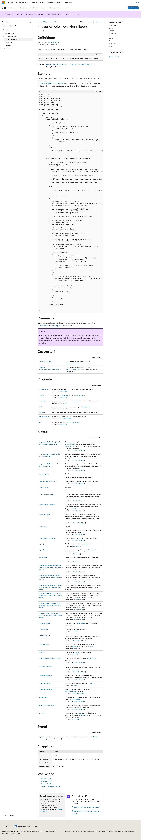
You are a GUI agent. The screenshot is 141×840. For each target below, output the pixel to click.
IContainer (65, 395)
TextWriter (74, 509)
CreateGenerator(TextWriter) (47, 504)
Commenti (112, 30)
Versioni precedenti (50, 831)
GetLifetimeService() (45, 635)
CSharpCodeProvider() (45, 362)
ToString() (41, 713)
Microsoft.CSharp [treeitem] (9, 34)
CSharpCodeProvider (45, 83)
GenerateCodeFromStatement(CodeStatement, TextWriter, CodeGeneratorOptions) (50, 605)
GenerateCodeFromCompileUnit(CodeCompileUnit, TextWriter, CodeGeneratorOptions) (51, 568)
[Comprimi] (30, 22)
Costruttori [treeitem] (9, 42)
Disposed (41, 737)
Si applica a (112, 43)
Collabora (68, 831)
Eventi (111, 41)
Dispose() (41, 544)
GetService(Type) (44, 644)
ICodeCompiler (55, 325)
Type (77, 652)
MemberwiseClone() (44, 683)
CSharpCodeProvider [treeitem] (12, 39)
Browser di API (52, 22)
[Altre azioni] (101, 21)
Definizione (112, 25)
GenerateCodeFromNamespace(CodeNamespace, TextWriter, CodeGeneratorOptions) (50, 595)
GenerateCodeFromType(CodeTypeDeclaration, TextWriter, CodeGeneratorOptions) (50, 615)
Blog (60, 831)
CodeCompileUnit (70, 446)
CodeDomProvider (87, 64)
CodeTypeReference (92, 658)
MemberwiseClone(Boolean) (47, 689)
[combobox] (17, 26)
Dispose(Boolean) (44, 550)
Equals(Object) (43, 558)
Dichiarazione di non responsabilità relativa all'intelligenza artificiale (22, 831)
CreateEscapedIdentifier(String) (48, 481)
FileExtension (42, 413)
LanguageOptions (44, 416)
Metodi (111, 38)
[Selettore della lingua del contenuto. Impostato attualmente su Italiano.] (6, 826)
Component (74, 64)
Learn (39, 22)
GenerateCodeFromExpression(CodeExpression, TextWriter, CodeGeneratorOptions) (50, 578)
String (81, 713)
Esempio (111, 28)
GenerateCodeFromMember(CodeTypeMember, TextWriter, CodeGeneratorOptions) (50, 588)
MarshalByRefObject (60, 64)
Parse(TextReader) (44, 697)
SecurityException (77, 338)
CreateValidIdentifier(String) (47, 538)
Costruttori (112, 33)
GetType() (41, 652)
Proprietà (112, 36)
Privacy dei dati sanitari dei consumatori (93, 831)
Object (48, 64)
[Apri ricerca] (132, 2)
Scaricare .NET (133, 8)
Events (40, 407)
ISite (70, 422)
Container (41, 395)
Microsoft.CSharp (53, 42)
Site (40, 422)
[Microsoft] (3, 2)
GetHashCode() (43, 629)
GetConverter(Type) (44, 623)
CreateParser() (43, 526)
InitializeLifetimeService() (46, 666)
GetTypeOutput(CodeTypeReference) (49, 658)
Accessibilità (129, 831)
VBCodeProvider (59, 83)
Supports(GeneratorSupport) (47, 705)
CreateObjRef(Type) (44, 514)
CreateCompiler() (44, 474)
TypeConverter (81, 623)
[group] (70, 203)
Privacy (75, 831)
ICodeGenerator (43, 325)
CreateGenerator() (44, 487)
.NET (44, 22)
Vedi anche (112, 46)
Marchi (4, 834)
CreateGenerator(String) (46, 494)
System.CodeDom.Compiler (50, 786)
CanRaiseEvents (43, 389)
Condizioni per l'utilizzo (116, 831)
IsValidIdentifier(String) (45, 675)
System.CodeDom (70, 444)
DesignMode (42, 401)
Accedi (137, 3)
